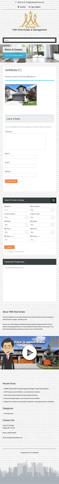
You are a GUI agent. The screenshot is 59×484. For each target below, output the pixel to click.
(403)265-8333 (31, 35)
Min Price (7, 229)
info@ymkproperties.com (35, 2)
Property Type (35, 214)
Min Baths (33, 221)
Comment (8, 132)
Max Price (33, 229)
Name (7, 153)
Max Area (35, 236)
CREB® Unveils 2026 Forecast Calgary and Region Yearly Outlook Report (26, 388)
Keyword (7, 206)
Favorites (22, 7)
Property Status (9, 214)
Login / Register (35, 7)
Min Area (9, 236)
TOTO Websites (33, 452)
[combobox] (42, 210)
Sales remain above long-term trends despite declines (20, 395)
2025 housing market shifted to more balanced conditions (22, 392)
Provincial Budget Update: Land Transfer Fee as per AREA (22, 398)
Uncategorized (8, 413)
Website (7, 171)
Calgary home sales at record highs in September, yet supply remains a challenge (29, 401)
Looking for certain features (14, 252)
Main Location (35, 206)
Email (7, 162)
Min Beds (7, 221)
